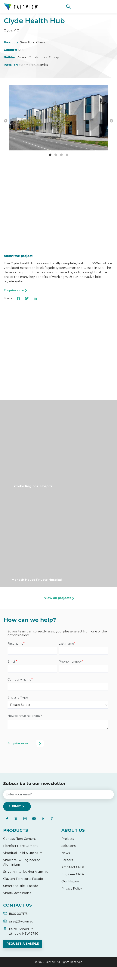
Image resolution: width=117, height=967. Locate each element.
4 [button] (67, 155)
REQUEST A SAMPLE (23, 943)
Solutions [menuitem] (68, 846)
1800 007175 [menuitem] (15, 914)
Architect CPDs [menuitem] (72, 867)
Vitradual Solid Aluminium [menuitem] (22, 853)
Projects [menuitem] (67, 839)
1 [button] (50, 155)
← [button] (6, 121)
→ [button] (111, 121)
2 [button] (56, 155)
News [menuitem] (65, 853)
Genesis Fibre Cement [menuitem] (19, 839)
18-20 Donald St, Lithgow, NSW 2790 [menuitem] (20, 931)
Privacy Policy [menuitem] (71, 888)
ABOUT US (73, 830)
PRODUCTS (15, 830)
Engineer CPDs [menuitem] (72, 874)
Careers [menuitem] (67, 860)
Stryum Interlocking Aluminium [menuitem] (27, 871)
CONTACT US (17, 905)
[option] (58, 118)
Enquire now (14, 290)
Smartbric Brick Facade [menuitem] (20, 886)
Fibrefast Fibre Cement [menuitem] (20, 846)
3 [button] (61, 155)
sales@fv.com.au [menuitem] (18, 921)
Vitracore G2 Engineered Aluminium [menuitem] (21, 862)
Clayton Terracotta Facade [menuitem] (23, 879)
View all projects (57, 598)
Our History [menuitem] (70, 881)
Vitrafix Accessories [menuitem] (17, 893)
